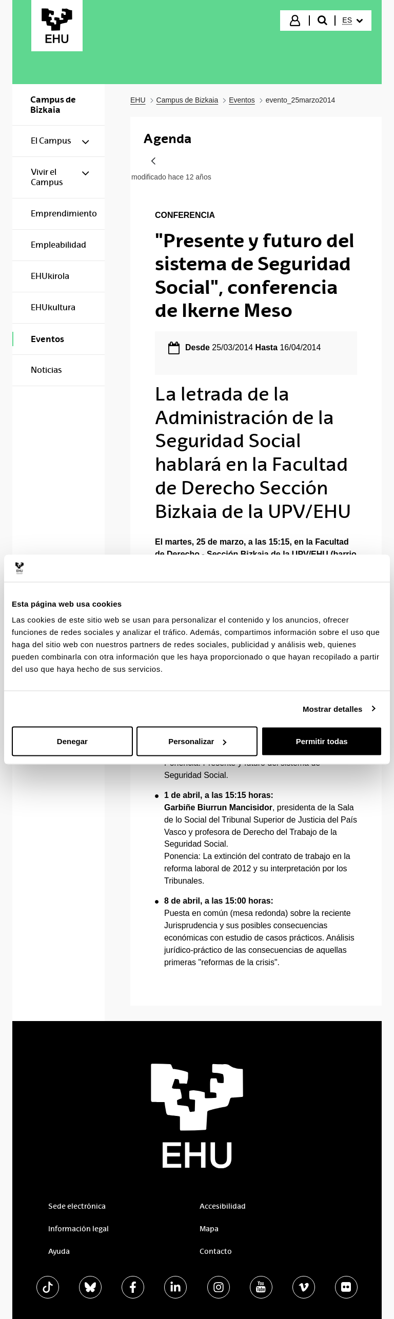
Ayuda (59, 1251)
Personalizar (197, 741)
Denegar (72, 741)
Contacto (216, 1251)
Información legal (78, 1229)
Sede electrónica (77, 1206)
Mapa (209, 1229)
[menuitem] (352, 20)
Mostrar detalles (333, 708)
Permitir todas (322, 741)
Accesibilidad (223, 1206)
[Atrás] (153, 161)
